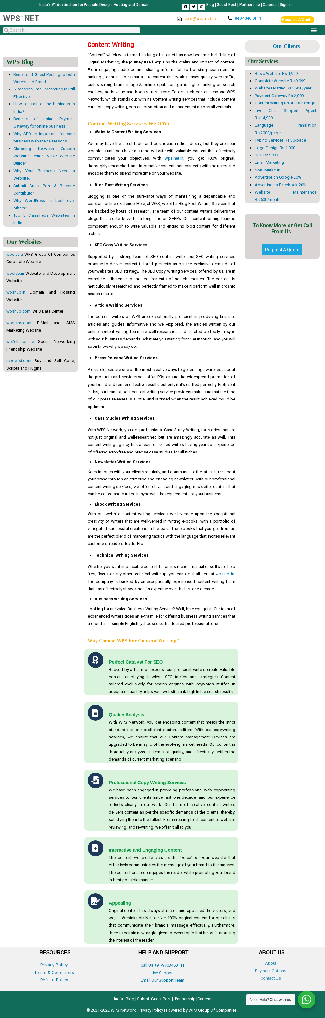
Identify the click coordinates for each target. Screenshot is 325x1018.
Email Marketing (269, 162)
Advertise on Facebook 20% (280, 184)
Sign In (286, 5)
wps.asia (14, 254)
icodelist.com (18, 360)
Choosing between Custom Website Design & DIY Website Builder (44, 156)
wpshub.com (18, 311)
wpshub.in (15, 292)
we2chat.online (20, 341)
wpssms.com (18, 323)
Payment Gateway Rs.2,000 (279, 95)
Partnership (249, 5)
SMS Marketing (269, 170)
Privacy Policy (54, 964)
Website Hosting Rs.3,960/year (283, 88)
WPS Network (124, 1010)
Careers (270, 5)
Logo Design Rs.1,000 (275, 147)
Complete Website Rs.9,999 (280, 80)
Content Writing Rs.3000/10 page (285, 103)
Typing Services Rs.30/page (280, 140)
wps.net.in (174, 158)
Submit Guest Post (154, 998)
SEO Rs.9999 (266, 155)
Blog (210, 5)
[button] (314, 30)
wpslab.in (15, 273)
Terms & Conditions (54, 972)
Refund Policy (54, 979)
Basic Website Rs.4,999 (276, 73)
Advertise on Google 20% (278, 177)
